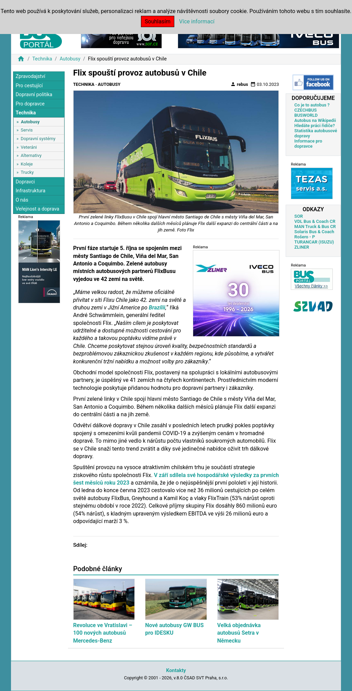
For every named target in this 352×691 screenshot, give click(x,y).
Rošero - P (304, 236)
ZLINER (301, 247)
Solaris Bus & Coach (314, 231)
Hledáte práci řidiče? (314, 125)
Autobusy (69, 59)
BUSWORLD (306, 115)
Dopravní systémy (38, 138)
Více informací (196, 21)
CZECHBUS (305, 110)
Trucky (27, 172)
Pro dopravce (29, 104)
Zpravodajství (30, 76)
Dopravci (25, 182)
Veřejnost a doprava (37, 209)
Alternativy (31, 155)
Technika (42, 59)
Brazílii (157, 307)
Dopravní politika (33, 95)
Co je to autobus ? (312, 104)
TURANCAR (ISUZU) (314, 242)
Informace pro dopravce (308, 143)
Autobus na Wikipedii (315, 120)
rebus (239, 84)
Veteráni (29, 147)
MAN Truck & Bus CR (315, 226)
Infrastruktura (30, 191)
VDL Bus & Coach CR (314, 221)
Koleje (27, 164)
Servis (27, 130)
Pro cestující (29, 86)
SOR (298, 216)
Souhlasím (157, 21)
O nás (21, 200)
